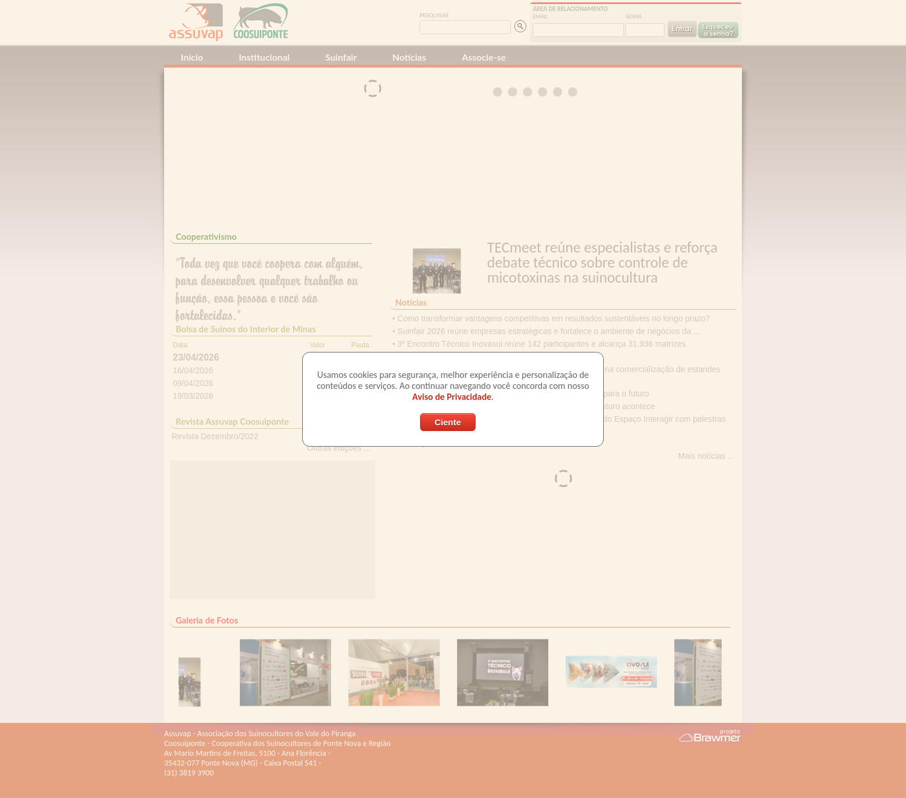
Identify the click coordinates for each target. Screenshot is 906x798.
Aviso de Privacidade (452, 396)
